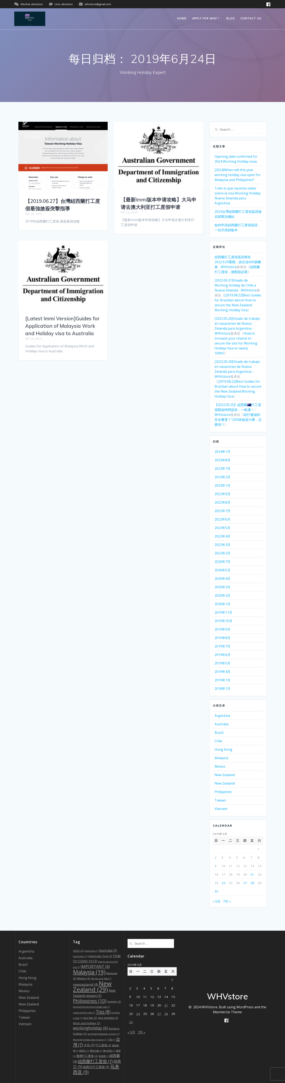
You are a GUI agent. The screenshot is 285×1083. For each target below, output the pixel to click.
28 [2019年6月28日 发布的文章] (252, 883)
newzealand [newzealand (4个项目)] (85, 984)
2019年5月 (222, 663)
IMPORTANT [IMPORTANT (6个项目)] (95, 966)
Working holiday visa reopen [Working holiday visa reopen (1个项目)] (90, 1039)
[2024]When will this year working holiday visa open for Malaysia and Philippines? (238, 175)
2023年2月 (222, 477)
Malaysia (221, 758)
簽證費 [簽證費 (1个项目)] (104, 1056)
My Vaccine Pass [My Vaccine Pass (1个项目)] (101, 978)
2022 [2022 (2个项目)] (78, 951)
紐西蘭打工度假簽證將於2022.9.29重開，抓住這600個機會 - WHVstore (238, 262)
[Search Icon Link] (269, 18)
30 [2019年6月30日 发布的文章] (216, 891)
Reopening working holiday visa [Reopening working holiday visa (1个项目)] (91, 1006)
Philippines (223, 791)
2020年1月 (222, 604)
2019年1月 (222, 680)
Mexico (220, 766)
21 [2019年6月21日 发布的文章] (252, 874)
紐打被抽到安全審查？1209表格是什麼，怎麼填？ (238, 419)
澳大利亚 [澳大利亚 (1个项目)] (109, 1050)
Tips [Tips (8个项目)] (103, 1012)
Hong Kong (223, 749)
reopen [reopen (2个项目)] (114, 1001)
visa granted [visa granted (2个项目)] (108, 1018)
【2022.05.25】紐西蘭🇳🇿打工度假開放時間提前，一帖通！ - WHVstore (238, 409)
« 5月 (217, 901)
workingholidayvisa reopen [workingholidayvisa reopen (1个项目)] (103, 1033)
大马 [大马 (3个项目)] (89, 1045)
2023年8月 (222, 460)
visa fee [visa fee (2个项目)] (90, 1018)
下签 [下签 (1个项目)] (111, 1039)
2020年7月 (222, 561)
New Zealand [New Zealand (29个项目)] (92, 986)
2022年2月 (222, 553)
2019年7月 (222, 646)
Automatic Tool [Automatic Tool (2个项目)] (100, 956)
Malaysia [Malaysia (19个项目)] (89, 972)
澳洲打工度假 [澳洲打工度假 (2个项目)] (87, 1056)
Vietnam (221, 808)
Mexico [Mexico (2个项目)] (83, 978)
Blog (230, 18)
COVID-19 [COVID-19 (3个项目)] (87, 961)
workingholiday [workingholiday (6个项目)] (90, 1028)
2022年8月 (222, 502)
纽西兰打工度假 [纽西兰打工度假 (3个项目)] (96, 1067)
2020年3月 (222, 587)
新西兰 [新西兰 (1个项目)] (84, 1050)
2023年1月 (222, 485)
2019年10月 (223, 621)
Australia (221, 724)
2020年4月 (222, 578)
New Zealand (225, 775)
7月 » (227, 901)
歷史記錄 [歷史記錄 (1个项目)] (96, 1050)
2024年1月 (222, 451)
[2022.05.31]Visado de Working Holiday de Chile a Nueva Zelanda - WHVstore (236, 285)
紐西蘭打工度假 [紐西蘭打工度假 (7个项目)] (95, 1061)
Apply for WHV (204, 18)
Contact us (250, 18)
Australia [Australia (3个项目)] (108, 950)
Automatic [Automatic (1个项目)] (80, 956)
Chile (218, 741)
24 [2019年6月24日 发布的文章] (223, 883)
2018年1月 (222, 688)
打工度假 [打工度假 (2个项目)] (103, 1045)
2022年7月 (222, 511)
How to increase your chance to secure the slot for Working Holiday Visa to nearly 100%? (236, 343)
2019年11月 (223, 612)
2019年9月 (222, 629)
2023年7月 (222, 468)
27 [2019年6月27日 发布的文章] (245, 883)
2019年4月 (222, 671)
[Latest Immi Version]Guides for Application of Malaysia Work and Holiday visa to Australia (62, 325)
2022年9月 (222, 494)
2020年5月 (222, 570)
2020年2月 (222, 595)
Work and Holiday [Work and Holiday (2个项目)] (86, 1023)
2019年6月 (222, 654)
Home (182, 18)
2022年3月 (222, 544)
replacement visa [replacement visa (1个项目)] (84, 1012)
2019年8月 (222, 638)
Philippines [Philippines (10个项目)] (89, 1001)
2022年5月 (222, 528)
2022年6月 (222, 519)
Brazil (219, 732)
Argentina (222, 715)
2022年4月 (222, 536)
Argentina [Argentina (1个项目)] (91, 950)
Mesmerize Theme (227, 1012)
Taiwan (220, 800)
